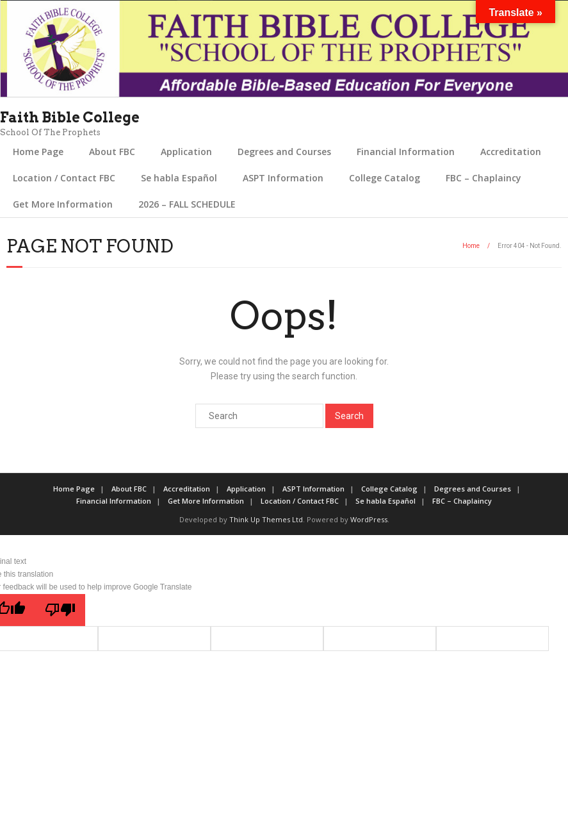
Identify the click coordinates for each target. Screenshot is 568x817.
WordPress (368, 519)
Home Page (38, 151)
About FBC (112, 151)
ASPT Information (283, 178)
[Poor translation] (60, 610)
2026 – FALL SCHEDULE (187, 204)
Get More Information (63, 204)
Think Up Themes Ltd (266, 519)
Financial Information (406, 151)
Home (471, 245)
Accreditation (510, 151)
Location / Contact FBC (64, 178)
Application (186, 151)
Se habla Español (179, 178)
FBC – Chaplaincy (483, 178)
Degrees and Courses (284, 151)
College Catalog (384, 178)
